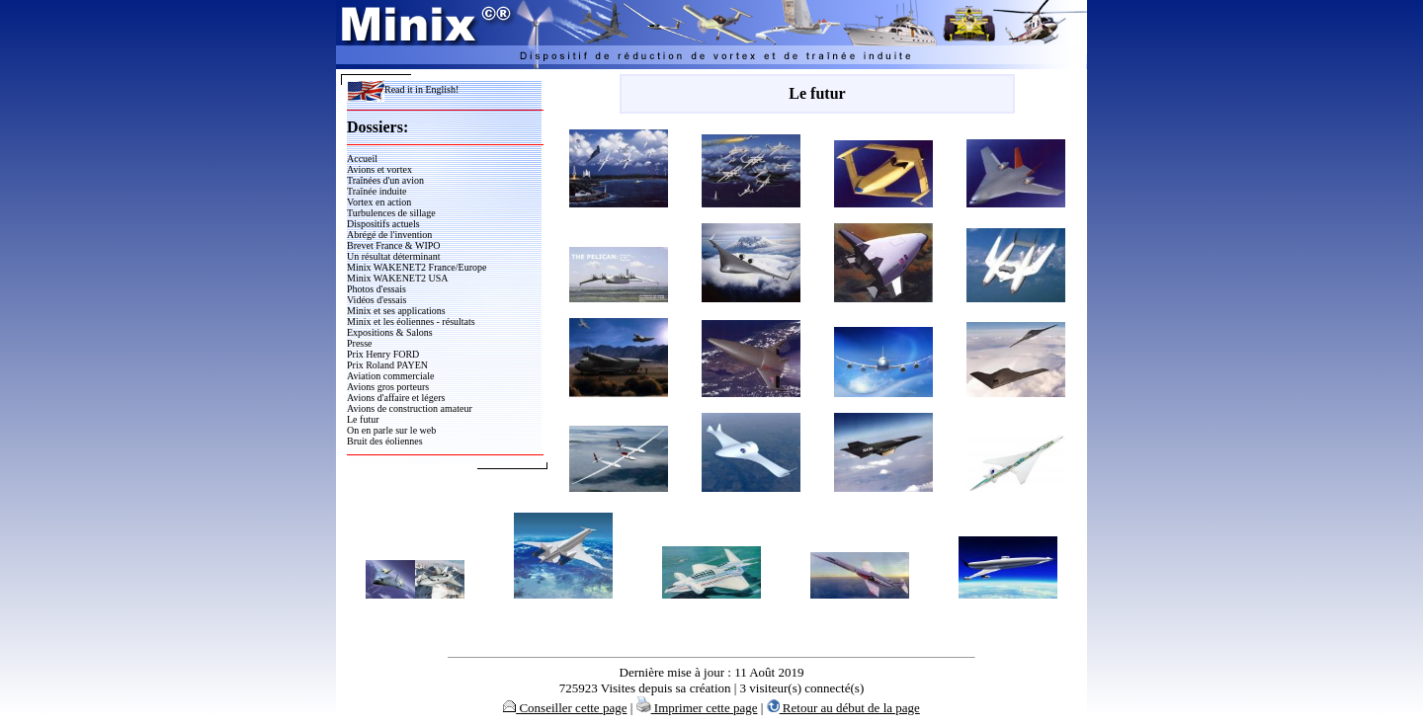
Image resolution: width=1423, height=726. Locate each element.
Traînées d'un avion (385, 180)
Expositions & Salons (390, 332)
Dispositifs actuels (383, 223)
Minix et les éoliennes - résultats (411, 321)
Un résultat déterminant (393, 256)
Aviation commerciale (390, 375)
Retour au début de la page (843, 707)
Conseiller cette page (565, 707)
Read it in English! (403, 89)
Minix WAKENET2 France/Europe (416, 267)
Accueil (362, 158)
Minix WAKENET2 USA (398, 278)
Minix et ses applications (396, 310)
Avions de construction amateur (409, 408)
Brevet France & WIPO (394, 245)
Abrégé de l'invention (389, 234)
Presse (360, 343)
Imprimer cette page (697, 707)
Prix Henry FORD (383, 354)
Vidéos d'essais (376, 299)
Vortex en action (379, 202)
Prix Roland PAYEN (387, 365)
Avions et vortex (379, 169)
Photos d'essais (376, 288)
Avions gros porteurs (388, 386)
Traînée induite (376, 191)
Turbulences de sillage (391, 212)
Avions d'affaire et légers (396, 397)
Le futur (363, 419)
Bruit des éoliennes (385, 441)
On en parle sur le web (391, 430)
